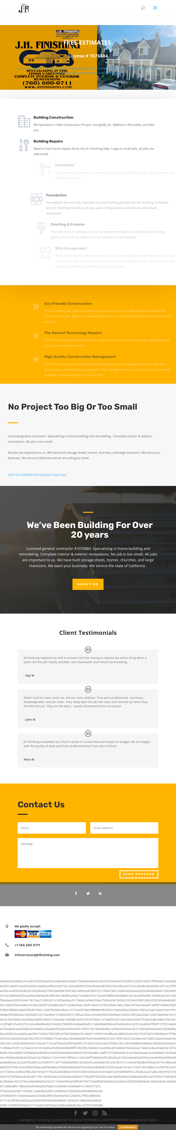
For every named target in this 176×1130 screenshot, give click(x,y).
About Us (88, 584)
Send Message (139, 874)
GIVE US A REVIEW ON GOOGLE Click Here (37, 475)
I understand (127, 1127)
